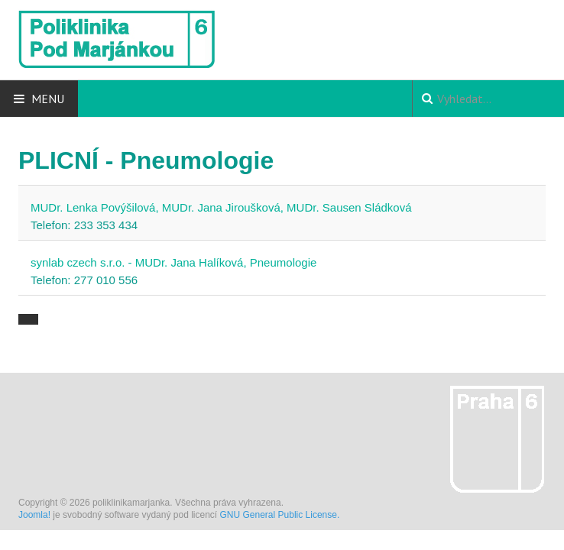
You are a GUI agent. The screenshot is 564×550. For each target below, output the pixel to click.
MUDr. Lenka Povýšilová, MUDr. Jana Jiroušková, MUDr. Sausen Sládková (221, 207)
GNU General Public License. (280, 515)
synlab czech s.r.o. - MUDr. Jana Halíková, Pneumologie (173, 262)
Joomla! (34, 515)
